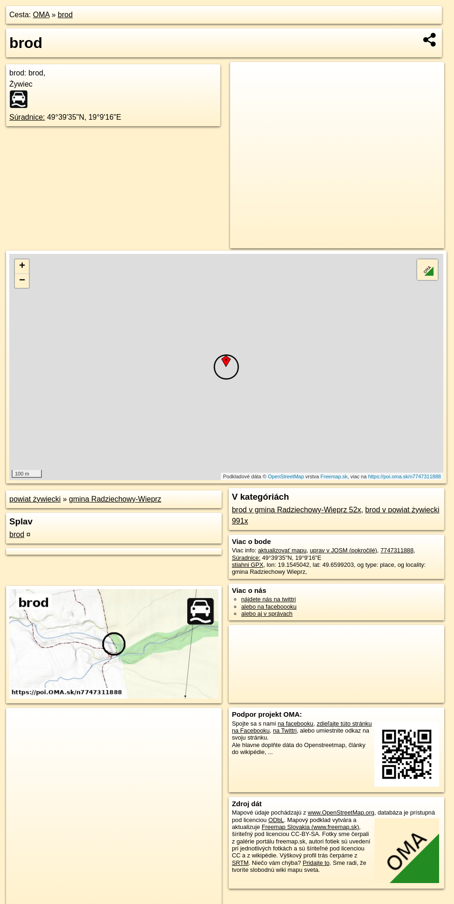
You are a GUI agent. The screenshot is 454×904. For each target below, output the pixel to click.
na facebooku (295, 723)
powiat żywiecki (35, 499)
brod (65, 15)
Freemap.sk (333, 476)
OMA (41, 15)
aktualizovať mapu (282, 550)
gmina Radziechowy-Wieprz (115, 499)
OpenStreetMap (286, 476)
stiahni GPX (248, 564)
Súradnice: (27, 117)
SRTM (240, 862)
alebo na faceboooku (269, 606)
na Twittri (285, 730)
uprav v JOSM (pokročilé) (343, 550)
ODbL (276, 819)
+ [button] (22, 266)
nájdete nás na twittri (268, 599)
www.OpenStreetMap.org (341, 812)
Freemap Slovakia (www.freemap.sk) (310, 826)
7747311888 (396, 550)
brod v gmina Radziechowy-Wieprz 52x (296, 510)
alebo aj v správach (266, 613)
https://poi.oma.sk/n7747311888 (404, 476)
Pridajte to (316, 862)
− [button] (22, 281)
